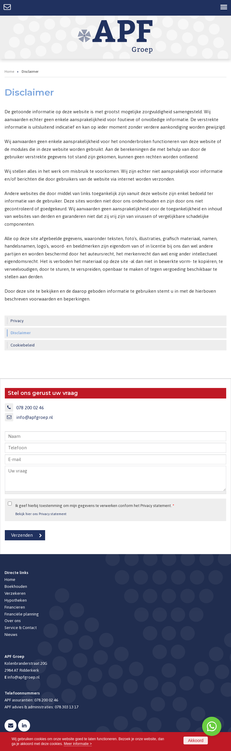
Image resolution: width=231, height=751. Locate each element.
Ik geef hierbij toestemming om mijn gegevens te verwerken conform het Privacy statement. (94, 505)
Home (9, 71)
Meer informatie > (78, 744)
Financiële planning (22, 614)
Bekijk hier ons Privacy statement (40, 514)
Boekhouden (16, 586)
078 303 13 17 (67, 706)
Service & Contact (21, 627)
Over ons (13, 620)
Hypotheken (16, 600)
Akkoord (195, 740)
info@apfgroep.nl (34, 417)
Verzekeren (15, 593)
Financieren (15, 607)
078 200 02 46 (30, 407)
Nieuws (11, 634)
